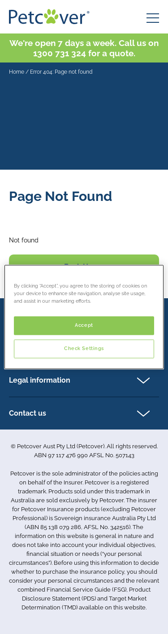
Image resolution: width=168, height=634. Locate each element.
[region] (84, 316)
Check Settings (84, 349)
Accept (84, 325)
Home (16, 72)
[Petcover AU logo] (49, 16)
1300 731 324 (59, 53)
